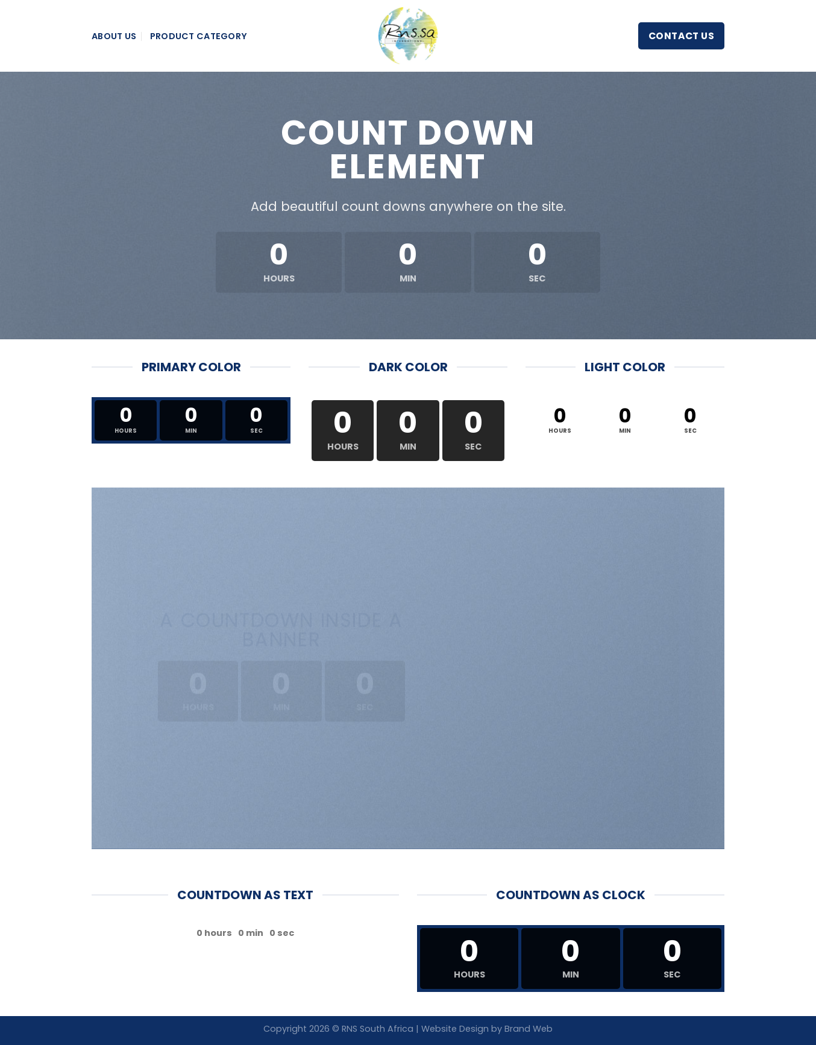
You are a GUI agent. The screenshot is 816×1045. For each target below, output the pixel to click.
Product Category (199, 36)
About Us (114, 36)
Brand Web (528, 1029)
